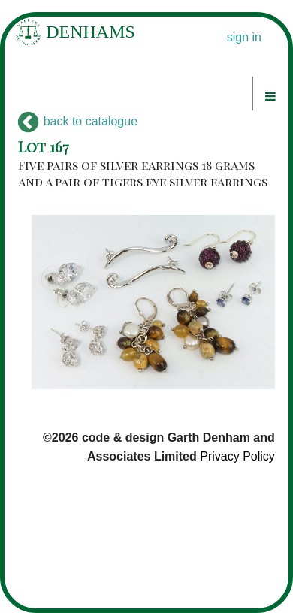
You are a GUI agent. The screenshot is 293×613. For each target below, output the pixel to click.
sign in (244, 37)
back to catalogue (77, 121)
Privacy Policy (237, 456)
